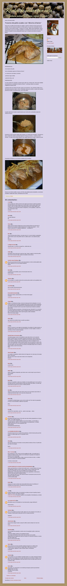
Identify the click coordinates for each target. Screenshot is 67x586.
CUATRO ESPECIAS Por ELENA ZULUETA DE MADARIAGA (20, 466)
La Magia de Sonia (11, 244)
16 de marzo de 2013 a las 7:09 (14, 297)
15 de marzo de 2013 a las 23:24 (14, 256)
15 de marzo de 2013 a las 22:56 (14, 240)
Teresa (9, 224)
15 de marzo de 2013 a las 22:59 (14, 247)
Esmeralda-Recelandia (12, 293)
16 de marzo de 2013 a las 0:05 (14, 281)
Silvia (9, 215)
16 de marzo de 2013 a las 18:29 (14, 331)
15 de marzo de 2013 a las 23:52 (14, 274)
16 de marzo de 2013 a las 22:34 (14, 394)
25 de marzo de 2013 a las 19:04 (14, 573)
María (9, 363)
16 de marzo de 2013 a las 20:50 (14, 376)
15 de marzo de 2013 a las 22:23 (14, 220)
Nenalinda (10, 529)
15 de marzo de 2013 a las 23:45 (14, 266)
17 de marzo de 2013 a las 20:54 (14, 506)
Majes (9, 398)
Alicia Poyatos (11, 352)
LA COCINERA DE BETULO (13, 431)
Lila (8, 490)
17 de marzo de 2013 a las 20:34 (14, 486)
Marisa (9, 544)
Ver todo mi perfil (50, 43)
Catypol (9, 301)
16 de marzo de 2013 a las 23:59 (14, 437)
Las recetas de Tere (12, 500)
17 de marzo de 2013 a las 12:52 (14, 448)
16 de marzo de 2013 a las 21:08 (14, 386)
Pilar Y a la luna (11, 451)
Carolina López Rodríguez (13, 260)
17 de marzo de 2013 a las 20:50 (14, 496)
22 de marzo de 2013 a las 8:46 (14, 562)
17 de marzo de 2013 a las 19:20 (14, 478)
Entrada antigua (40, 578)
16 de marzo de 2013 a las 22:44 (14, 405)
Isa (8, 325)
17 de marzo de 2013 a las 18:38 (14, 462)
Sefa (9, 390)
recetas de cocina (11, 494)
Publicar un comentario (11, 575)
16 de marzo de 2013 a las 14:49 (14, 321)
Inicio (25, 578)
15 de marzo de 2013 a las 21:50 (14, 211)
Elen (9, 233)
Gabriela (9, 555)
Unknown (10, 278)
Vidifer (9, 251)
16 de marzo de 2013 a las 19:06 (14, 348)
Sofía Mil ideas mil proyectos (14, 335)
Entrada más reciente (9, 578)
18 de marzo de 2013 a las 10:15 (14, 551)
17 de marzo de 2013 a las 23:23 (14, 517)
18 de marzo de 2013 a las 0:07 (14, 525)
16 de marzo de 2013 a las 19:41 (14, 359)
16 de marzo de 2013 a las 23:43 (14, 412)
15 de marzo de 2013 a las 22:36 (14, 229)
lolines (9, 318)
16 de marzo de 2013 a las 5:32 (14, 289)
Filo (8, 409)
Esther (9, 482)
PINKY (9, 370)
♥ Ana (9, 202)
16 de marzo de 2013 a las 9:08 (14, 314)
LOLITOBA (10, 285)
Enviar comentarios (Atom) (16, 580)
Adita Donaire (11, 521)
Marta (9, 270)
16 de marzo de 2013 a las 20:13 (14, 366)
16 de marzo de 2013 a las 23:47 (14, 427)
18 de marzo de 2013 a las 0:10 (14, 540)
